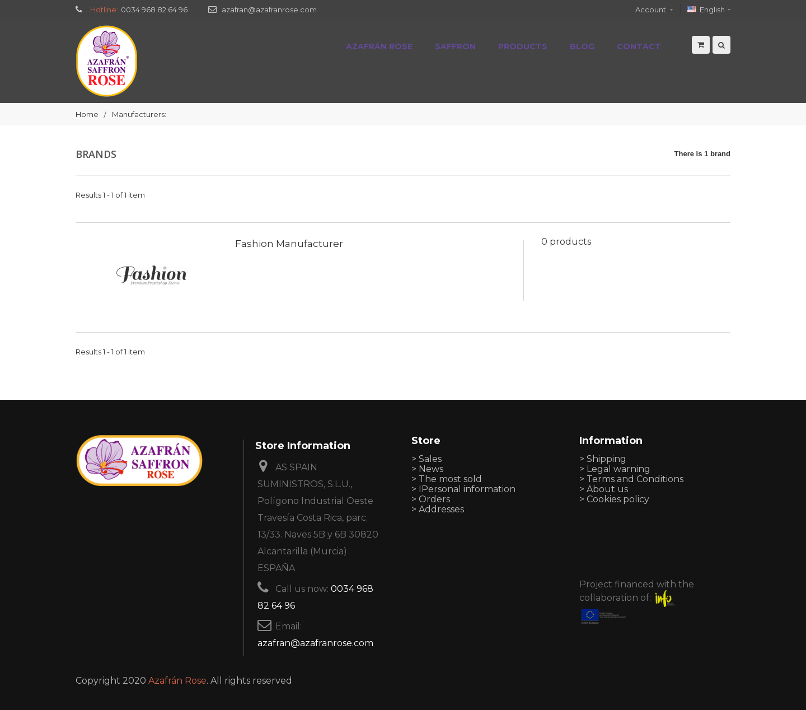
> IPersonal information (463, 489)
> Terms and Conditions (631, 479)
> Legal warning (614, 469)
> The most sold (446, 479)
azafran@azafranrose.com (269, 9)
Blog (582, 46)
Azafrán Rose (379, 46)
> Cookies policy (614, 499)
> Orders (430, 499)
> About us (603, 489)
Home (87, 114)
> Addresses (437, 509)
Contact (639, 46)
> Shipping (602, 459)
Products (522, 46)
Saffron (455, 46)
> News (427, 469)
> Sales (426, 459)
